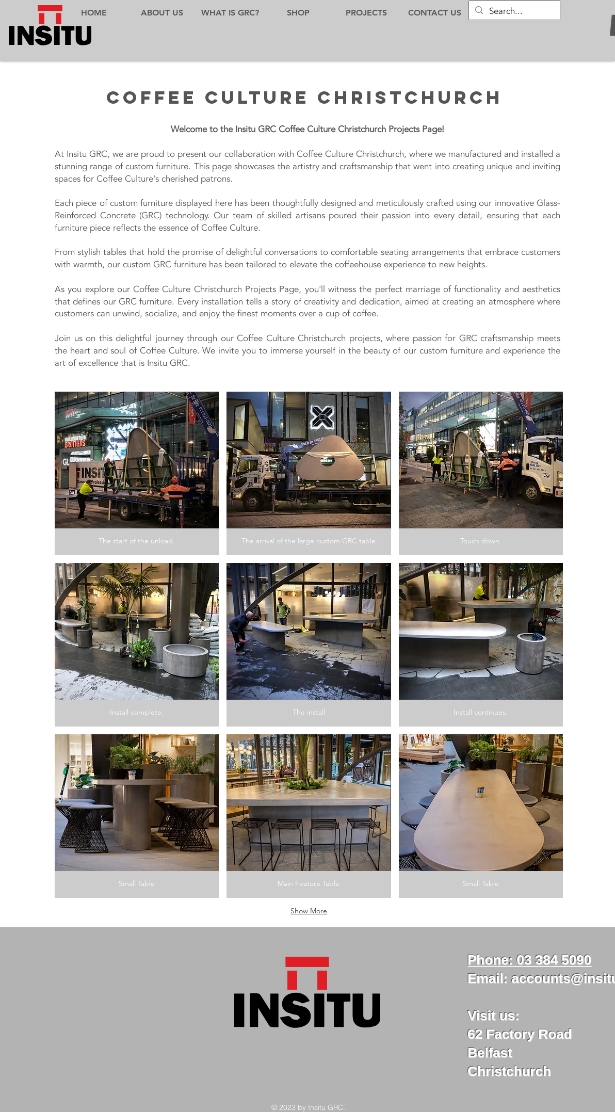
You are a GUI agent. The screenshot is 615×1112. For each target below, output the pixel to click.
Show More (308, 910)
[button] (137, 473)
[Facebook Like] (319, 1058)
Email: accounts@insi (537, 978)
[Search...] (513, 11)
